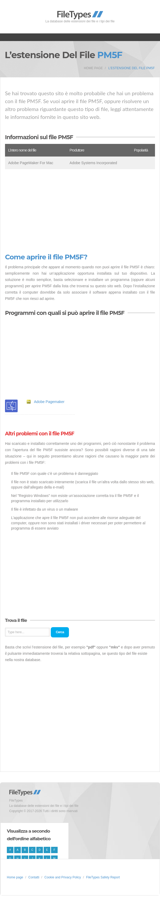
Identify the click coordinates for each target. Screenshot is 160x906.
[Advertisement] (80, 211)
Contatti (33, 877)
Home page (93, 68)
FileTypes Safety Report (103, 877)
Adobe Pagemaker (49, 402)
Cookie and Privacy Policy (62, 877)
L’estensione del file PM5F (131, 68)
